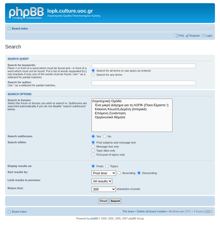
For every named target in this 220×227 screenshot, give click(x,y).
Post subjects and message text (114, 142)
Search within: (17, 142)
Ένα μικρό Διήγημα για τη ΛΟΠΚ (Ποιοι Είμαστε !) (132, 105)
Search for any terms (107, 74)
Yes (96, 136)
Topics (111, 166)
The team (128, 211)
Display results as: (20, 165)
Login (209, 35)
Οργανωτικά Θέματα (132, 117)
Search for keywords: (22, 65)
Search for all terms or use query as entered (121, 70)
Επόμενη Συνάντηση (132, 113)
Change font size (208, 27)
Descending (147, 173)
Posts (97, 166)
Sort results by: (18, 172)
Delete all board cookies (151, 211)
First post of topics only (108, 154)
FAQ (181, 35)
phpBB (94, 218)
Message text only (105, 146)
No (107, 136)
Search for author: (20, 82)
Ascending (126, 173)
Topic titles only (103, 150)
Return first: (16, 188)
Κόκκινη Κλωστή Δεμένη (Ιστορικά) (132, 109)
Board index (20, 28)
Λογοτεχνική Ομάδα (132, 101)
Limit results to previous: (24, 180)
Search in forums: (19, 100)
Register (195, 35)
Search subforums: (20, 136)
